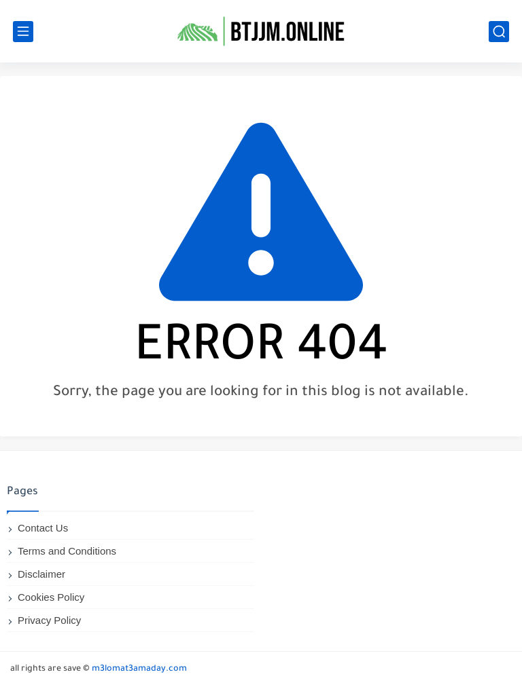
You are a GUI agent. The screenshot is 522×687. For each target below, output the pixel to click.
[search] (499, 31)
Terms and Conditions (67, 551)
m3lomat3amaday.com (139, 669)
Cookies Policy (51, 597)
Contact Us (43, 528)
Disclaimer (41, 574)
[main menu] (23, 31)
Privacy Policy (49, 620)
